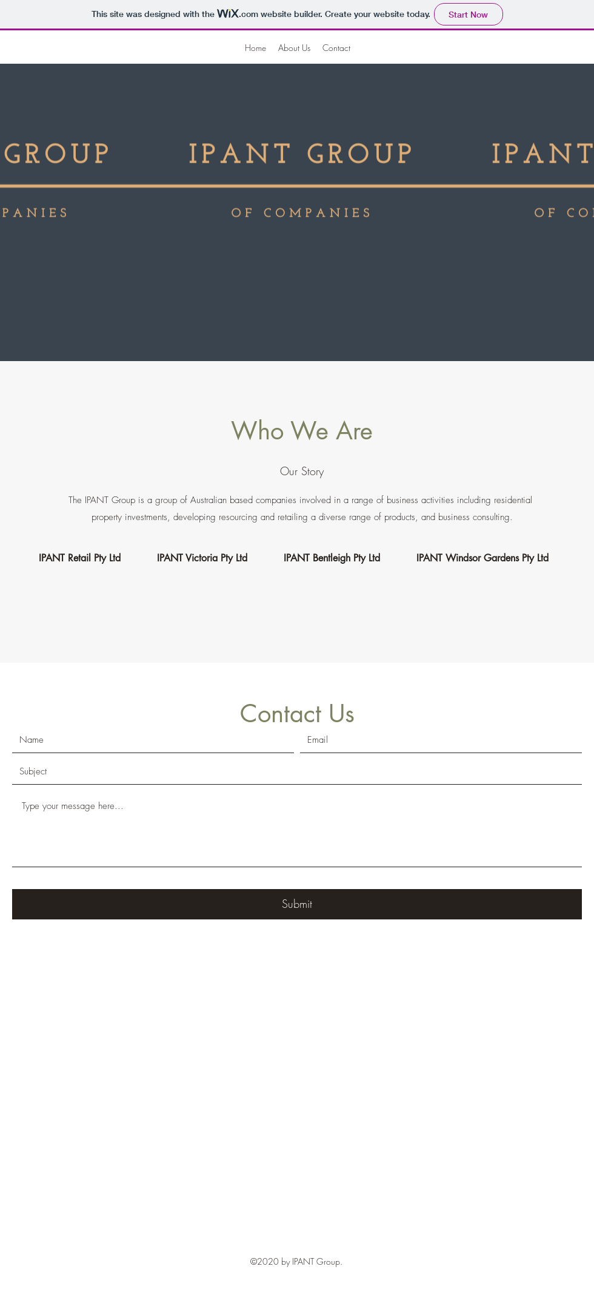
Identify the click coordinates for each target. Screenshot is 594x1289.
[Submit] (297, 904)
